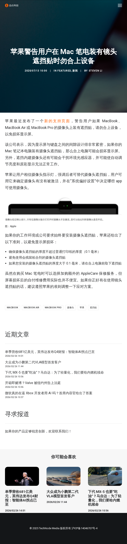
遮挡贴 (93, 307)
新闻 (75, 70)
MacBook (12, 307)
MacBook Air (31, 307)
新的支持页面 (57, 121)
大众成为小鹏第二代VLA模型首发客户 (33, 362)
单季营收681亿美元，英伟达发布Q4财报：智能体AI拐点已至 (50, 352)
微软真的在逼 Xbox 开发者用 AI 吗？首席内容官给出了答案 (48, 393)
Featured (64, 70)
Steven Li (95, 70)
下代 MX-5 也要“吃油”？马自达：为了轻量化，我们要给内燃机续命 (54, 372)
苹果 (82, 307)
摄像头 (70, 307)
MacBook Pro (53, 307)
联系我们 (61, 431)
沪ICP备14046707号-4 (84, 528)
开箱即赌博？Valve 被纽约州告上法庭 (33, 383)
